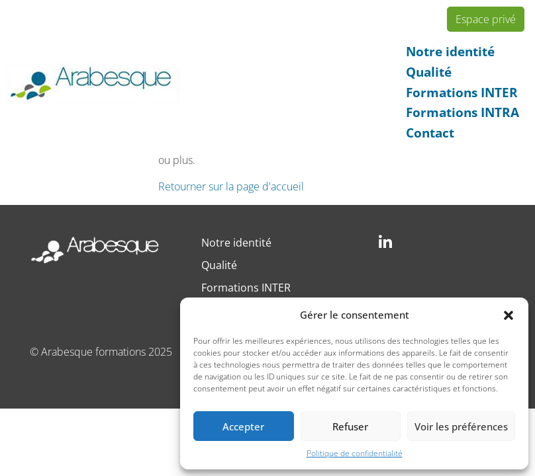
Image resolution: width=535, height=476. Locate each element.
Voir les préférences (461, 426)
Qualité (429, 72)
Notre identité (450, 51)
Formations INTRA (462, 112)
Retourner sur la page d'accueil (231, 186)
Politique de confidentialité (355, 453)
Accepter (243, 426)
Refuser (350, 426)
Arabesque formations (93, 351)
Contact (430, 132)
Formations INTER (462, 92)
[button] (508, 314)
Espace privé (486, 19)
